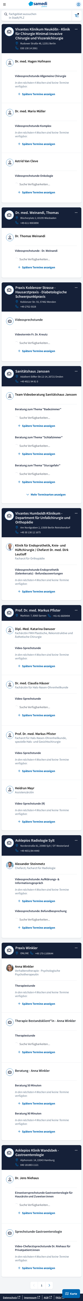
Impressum (32, 1297)
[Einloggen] (79, 4)
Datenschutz (11, 1297)
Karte (71, 1293)
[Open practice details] (76, 29)
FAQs (60, 1297)
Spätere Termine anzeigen (36, 94)
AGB (48, 1297)
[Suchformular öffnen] (36, 16)
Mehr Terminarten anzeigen (46, 494)
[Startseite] (41, 4)
